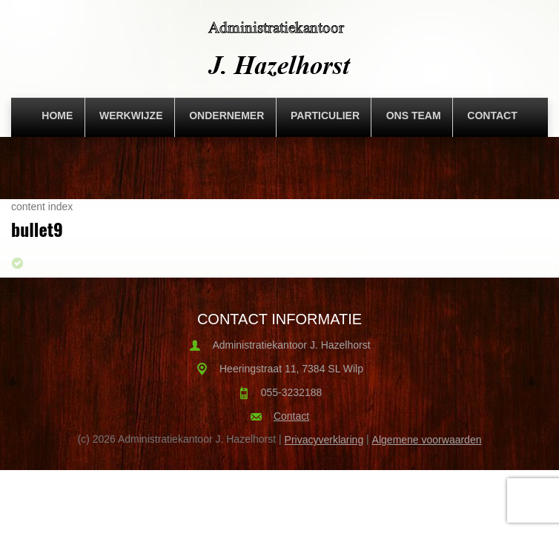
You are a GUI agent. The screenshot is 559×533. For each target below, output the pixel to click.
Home (57, 115)
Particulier (325, 115)
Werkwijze (131, 115)
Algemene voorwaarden (427, 440)
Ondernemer (226, 115)
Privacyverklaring (324, 440)
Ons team (413, 115)
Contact (492, 115)
